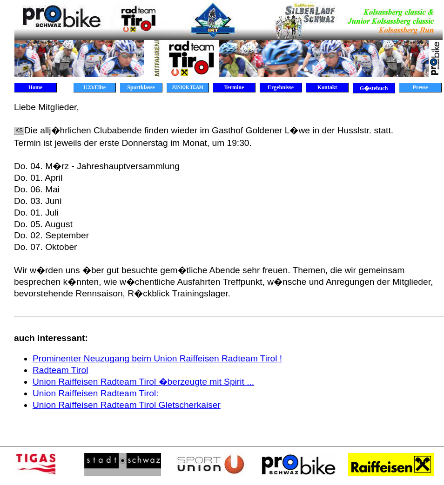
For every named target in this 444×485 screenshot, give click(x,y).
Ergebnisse (280, 87)
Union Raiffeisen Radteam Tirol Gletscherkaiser (127, 405)
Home (35, 87)
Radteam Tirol (60, 370)
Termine (234, 87)
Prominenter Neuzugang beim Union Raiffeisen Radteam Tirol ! (157, 358)
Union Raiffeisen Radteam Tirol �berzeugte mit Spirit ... (143, 382)
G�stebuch (374, 88)
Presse (420, 87)
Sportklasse (141, 87)
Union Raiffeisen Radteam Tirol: (96, 393)
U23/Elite (94, 87)
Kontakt (327, 87)
